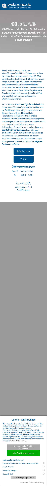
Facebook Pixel (23, 474)
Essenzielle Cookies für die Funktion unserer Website (23, 463)
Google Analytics (23, 467)
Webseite (23, 159)
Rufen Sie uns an (23, 151)
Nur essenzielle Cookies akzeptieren (23, 447)
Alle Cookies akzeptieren (23, 453)
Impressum (24, 482)
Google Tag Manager (23, 470)
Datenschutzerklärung (18, 441)
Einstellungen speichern (24, 477)
